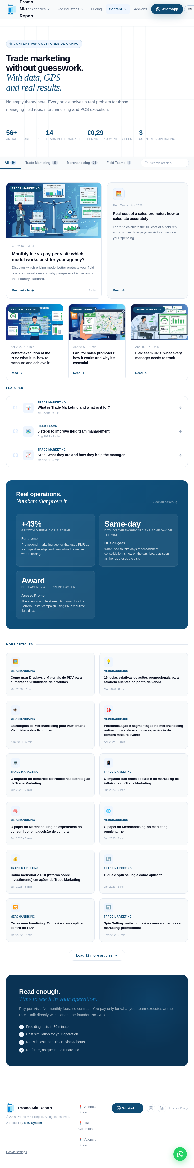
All (10, 163)
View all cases (165, 502)
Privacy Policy (178, 1108)
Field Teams (119, 163)
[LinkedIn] (162, 1108)
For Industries (71, 9)
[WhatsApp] (180, 1154)
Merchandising (82, 163)
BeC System (33, 1123)
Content (118, 9)
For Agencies (38, 9)
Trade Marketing (41, 163)
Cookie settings (16, 1152)
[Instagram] (151, 1108)
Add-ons (140, 9)
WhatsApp (167, 9)
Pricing (96, 9)
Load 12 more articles (97, 955)
